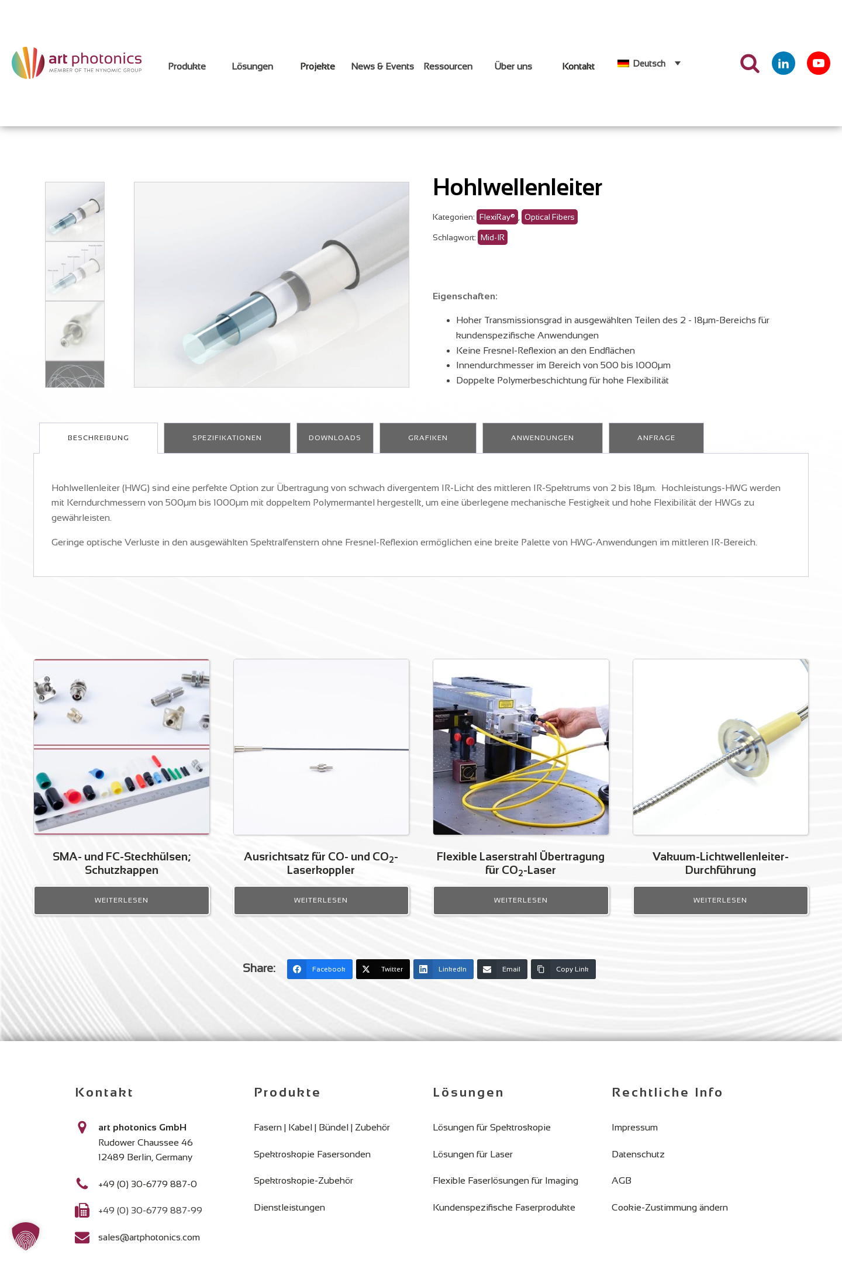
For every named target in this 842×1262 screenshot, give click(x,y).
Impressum (635, 1138)
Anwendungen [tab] (542, 448)
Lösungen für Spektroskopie (492, 1138)
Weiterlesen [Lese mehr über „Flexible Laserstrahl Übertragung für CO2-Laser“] (521, 911)
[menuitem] (649, 63)
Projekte (317, 66)
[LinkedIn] (443, 980)
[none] (649, 63)
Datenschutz (638, 1165)
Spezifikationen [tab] (227, 448)
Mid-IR (493, 248)
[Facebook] (320, 980)
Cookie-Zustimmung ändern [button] (670, 1218)
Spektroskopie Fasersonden (312, 1165)
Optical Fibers (549, 227)
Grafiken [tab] (428, 448)
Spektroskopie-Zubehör (303, 1191)
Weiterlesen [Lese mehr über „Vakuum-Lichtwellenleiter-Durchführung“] (720, 911)
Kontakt (578, 66)
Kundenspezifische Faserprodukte (504, 1218)
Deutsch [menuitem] (649, 63)
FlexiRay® (497, 227)
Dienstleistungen (289, 1218)
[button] (25, 1236)
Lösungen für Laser (473, 1165)
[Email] (502, 980)
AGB (622, 1191)
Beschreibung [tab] (98, 448)
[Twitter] (383, 980)
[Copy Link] (563, 980)
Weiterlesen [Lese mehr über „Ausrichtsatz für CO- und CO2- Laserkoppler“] (321, 911)
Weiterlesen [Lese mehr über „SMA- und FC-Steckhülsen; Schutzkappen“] (122, 911)
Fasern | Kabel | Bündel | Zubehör (322, 1138)
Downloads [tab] (335, 448)
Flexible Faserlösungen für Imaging (505, 1191)
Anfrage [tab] (656, 448)
